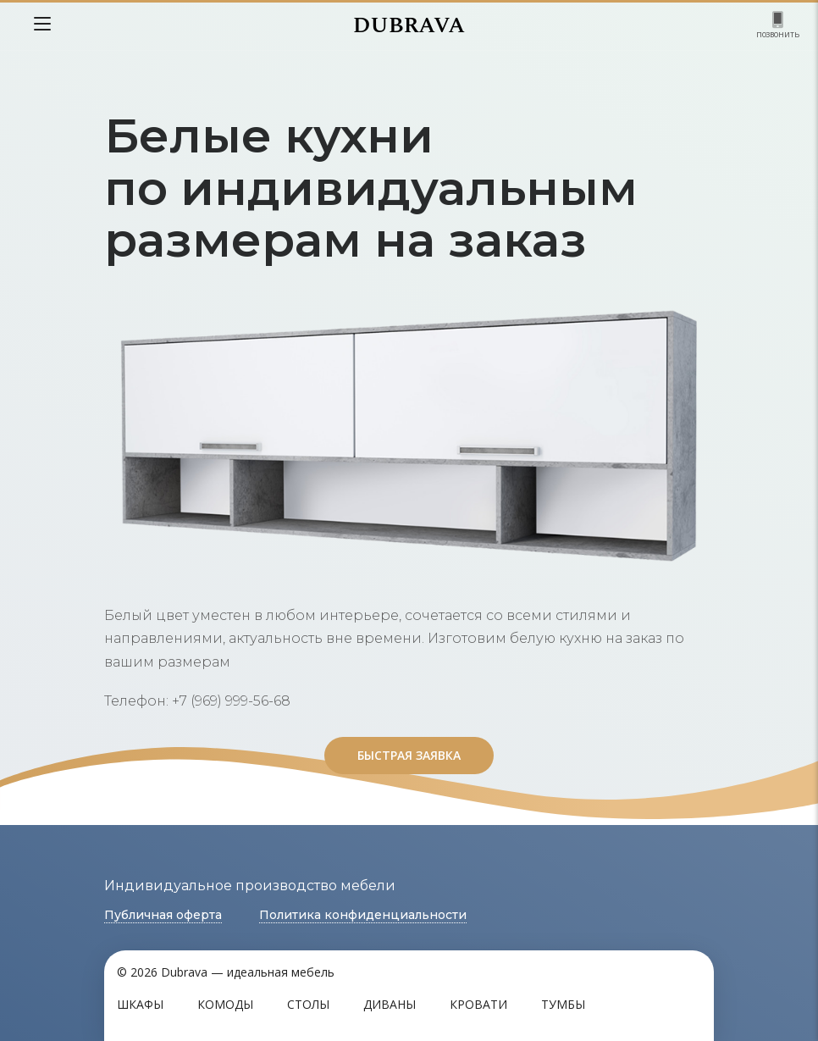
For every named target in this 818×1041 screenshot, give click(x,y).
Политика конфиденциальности (363, 914)
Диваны (389, 1004)
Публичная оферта (163, 914)
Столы (308, 1004)
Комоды (225, 1004)
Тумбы (563, 1004)
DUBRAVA (409, 25)
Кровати (478, 1004)
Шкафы (140, 1004)
